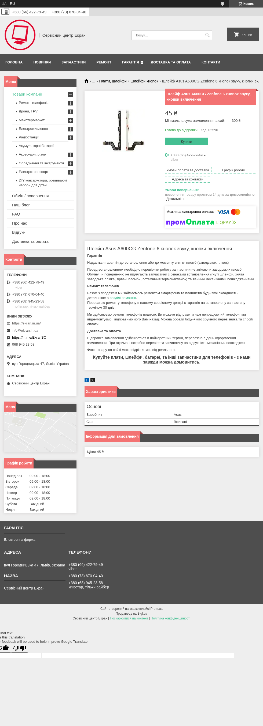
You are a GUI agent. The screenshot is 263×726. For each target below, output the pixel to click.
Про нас (19, 223)
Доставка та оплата (171, 62)
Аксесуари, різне (32, 154)
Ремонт (103, 62)
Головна (14, 62)
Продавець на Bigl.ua (131, 613)
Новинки (42, 62)
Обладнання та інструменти (41, 163)
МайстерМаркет (32, 120)
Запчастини (73, 62)
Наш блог (21, 205)
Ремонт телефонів (34, 103)
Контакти (211, 62)
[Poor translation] (19, 648)
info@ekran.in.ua (25, 330)
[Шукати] (207, 35)
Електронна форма (19, 540)
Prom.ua (157, 609)
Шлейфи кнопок (144, 81)
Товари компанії (27, 94)
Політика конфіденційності (171, 618)
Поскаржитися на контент (129, 618)
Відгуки (18, 232)
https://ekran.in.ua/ (26, 323)
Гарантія (130, 62)
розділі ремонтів (123, 298)
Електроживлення (33, 129)
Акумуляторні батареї (36, 146)
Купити (186, 141)
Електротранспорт (34, 172)
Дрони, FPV (28, 111)
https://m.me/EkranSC (29, 337)
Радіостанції (29, 137)
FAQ (16, 214)
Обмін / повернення (30, 196)
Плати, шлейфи (113, 81)
